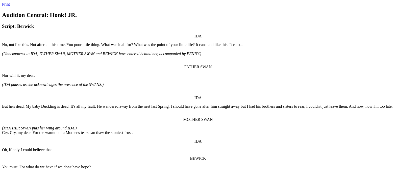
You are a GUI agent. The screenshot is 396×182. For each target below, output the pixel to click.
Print (6, 4)
